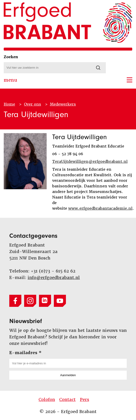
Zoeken (11, 57)
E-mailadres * (25, 352)
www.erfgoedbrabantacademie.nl (100, 208)
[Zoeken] (98, 67)
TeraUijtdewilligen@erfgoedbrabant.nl (90, 161)
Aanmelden (68, 375)
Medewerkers (63, 104)
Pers (84, 399)
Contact (67, 399)
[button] (129, 80)
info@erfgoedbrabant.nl (54, 277)
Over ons (32, 104)
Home (9, 104)
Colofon (47, 399)
